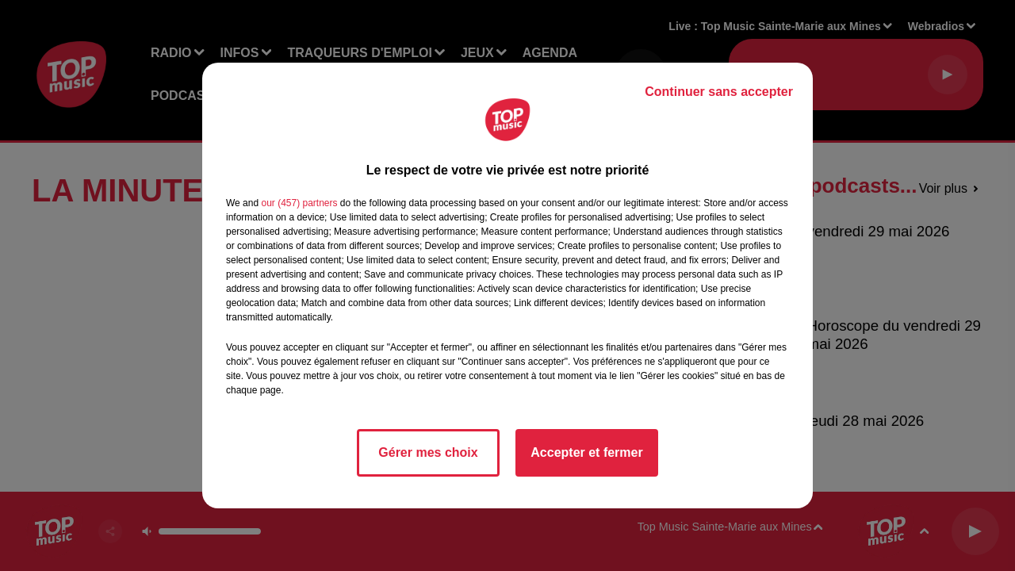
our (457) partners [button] (299, 203)
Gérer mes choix (427, 452)
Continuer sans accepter (719, 91)
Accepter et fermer (586, 452)
